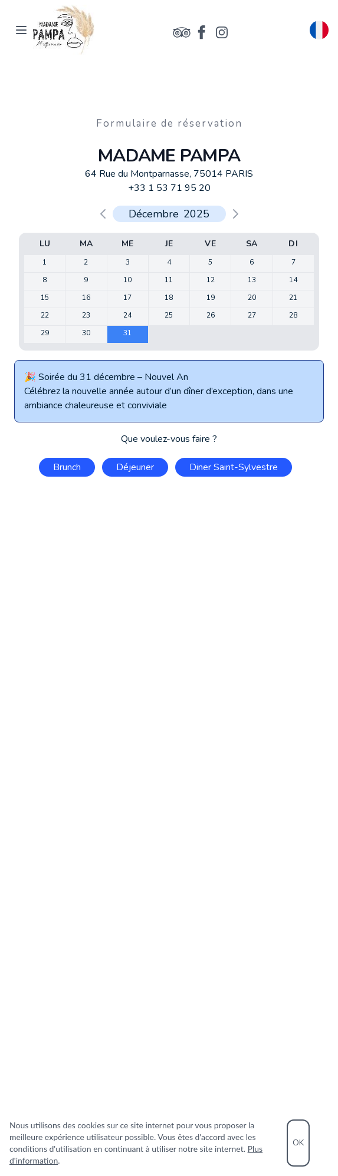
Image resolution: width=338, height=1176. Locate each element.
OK (298, 1142)
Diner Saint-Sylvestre (233, 467)
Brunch (67, 467)
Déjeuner (135, 467)
